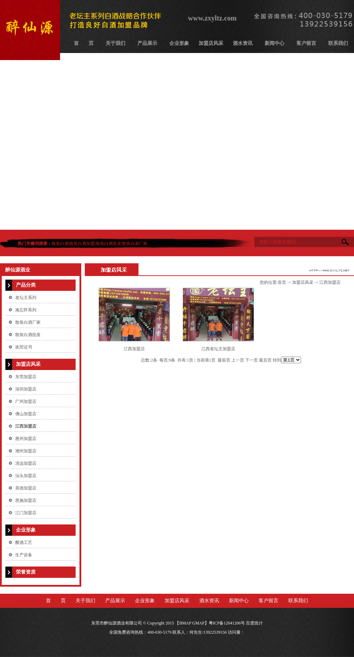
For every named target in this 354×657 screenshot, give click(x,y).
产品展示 (147, 43)
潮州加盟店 (25, 450)
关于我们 (115, 43)
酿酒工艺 (23, 542)
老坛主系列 (25, 297)
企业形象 (179, 43)
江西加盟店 (25, 426)
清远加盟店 (25, 463)
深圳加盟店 (25, 389)
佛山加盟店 (25, 413)
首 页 (84, 43)
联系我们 (338, 43)
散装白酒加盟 (82, 243)
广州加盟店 (25, 401)
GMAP (198, 623)
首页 (282, 282)
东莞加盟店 (25, 376)
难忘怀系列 (25, 309)
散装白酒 (60, 243)
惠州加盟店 (25, 438)
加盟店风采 (211, 43)
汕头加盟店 (25, 475)
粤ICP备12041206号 (227, 623)
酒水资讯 (243, 43)
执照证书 (23, 347)
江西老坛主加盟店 (218, 348)
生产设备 (23, 554)
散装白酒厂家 (134, 243)
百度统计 (254, 623)
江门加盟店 (25, 512)
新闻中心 (274, 43)
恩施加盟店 (25, 500)
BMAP (185, 623)
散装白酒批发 (108, 243)
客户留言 (306, 43)
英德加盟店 (25, 488)
